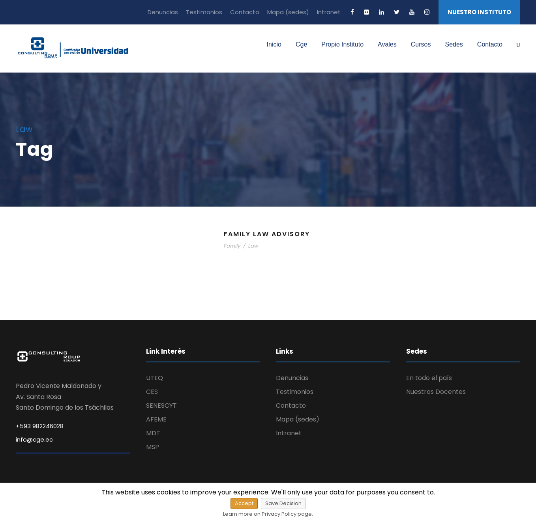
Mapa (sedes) (288, 12)
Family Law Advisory (267, 234)
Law (253, 246)
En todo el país (429, 377)
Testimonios (204, 12)
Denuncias (163, 12)
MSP (152, 446)
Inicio (274, 44)
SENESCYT (161, 405)
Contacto (244, 12)
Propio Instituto (342, 44)
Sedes (454, 44)
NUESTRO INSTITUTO (479, 12)
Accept (244, 503)
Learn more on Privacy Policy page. (268, 514)
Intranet (329, 12)
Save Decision (283, 503)
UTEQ (154, 377)
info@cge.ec (34, 439)
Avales (387, 44)
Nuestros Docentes (436, 391)
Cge (301, 44)
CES (152, 391)
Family (232, 246)
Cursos (421, 44)
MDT (153, 433)
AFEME (156, 419)
